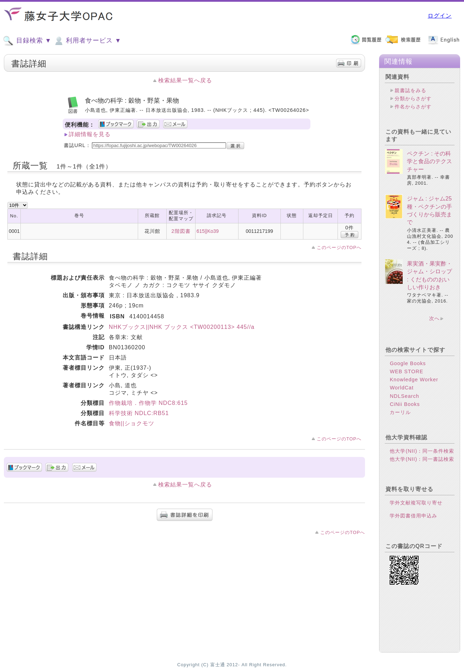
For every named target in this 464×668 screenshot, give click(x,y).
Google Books (408, 363)
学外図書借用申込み (413, 516)
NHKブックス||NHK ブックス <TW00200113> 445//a (181, 327)
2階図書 (181, 231)
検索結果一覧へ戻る (185, 80)
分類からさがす (413, 98)
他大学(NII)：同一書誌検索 (422, 459)
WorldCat (402, 387)
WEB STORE (406, 371)
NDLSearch (404, 396)
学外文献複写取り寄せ (416, 502)
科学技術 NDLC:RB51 (139, 413)
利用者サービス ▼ (87, 41)
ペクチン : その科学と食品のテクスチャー (429, 161)
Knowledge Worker (414, 379)
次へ (434, 318)
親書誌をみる (410, 90)
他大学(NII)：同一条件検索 (422, 451)
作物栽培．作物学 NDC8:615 (148, 403)
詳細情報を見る (90, 134)
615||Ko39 (208, 231)
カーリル (400, 412)
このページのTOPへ (339, 247)
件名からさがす (413, 106)
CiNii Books (405, 404)
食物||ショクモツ (131, 423)
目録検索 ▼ (27, 41)
